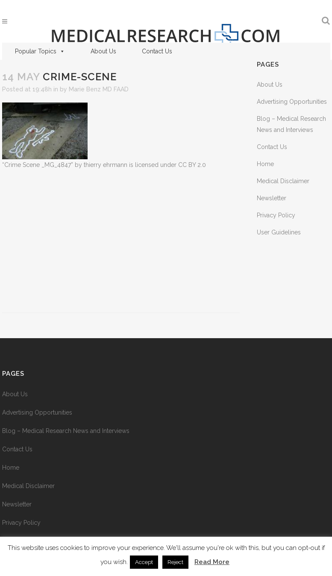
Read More (211, 562)
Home (265, 164)
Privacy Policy (276, 215)
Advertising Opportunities (292, 101)
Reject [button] (175, 562)
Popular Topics (40, 51)
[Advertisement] (121, 241)
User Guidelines (279, 232)
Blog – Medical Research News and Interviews (65, 430)
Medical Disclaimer (283, 181)
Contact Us (157, 51)
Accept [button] (144, 562)
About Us (103, 51)
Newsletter (271, 198)
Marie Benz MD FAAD (99, 89)
